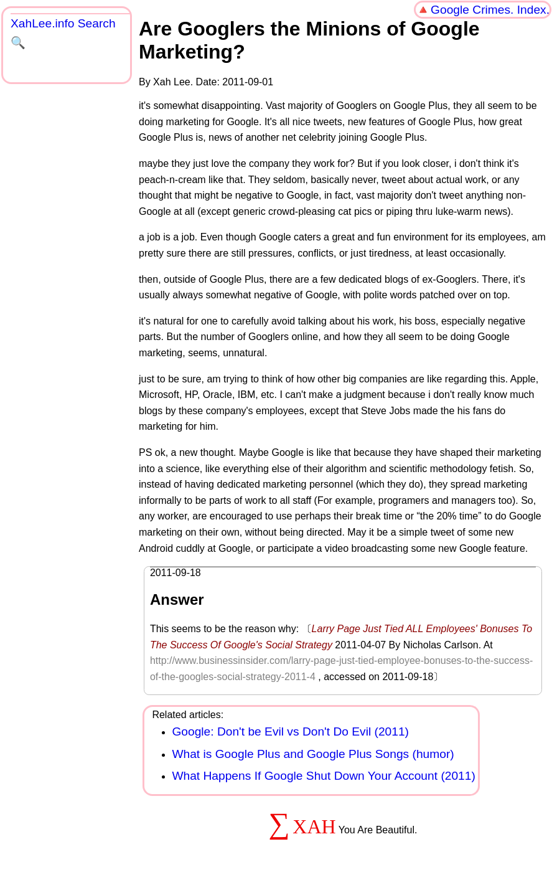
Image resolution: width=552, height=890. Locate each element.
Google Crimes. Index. (490, 9)
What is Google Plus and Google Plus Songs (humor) (313, 753)
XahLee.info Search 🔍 (63, 33)
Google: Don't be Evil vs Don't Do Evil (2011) (290, 731)
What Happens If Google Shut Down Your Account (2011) (323, 775)
